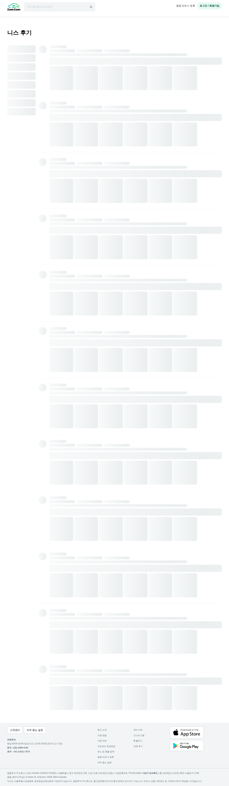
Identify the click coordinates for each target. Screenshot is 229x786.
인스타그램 (139, 735)
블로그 (138, 741)
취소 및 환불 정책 (106, 751)
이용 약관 (102, 741)
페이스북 (138, 730)
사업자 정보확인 (150, 773)
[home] (13, 7)
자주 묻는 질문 (105, 762)
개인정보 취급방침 (106, 746)
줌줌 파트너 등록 (185, 5)
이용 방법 (102, 735)
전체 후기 (138, 746)
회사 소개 (102, 730)
